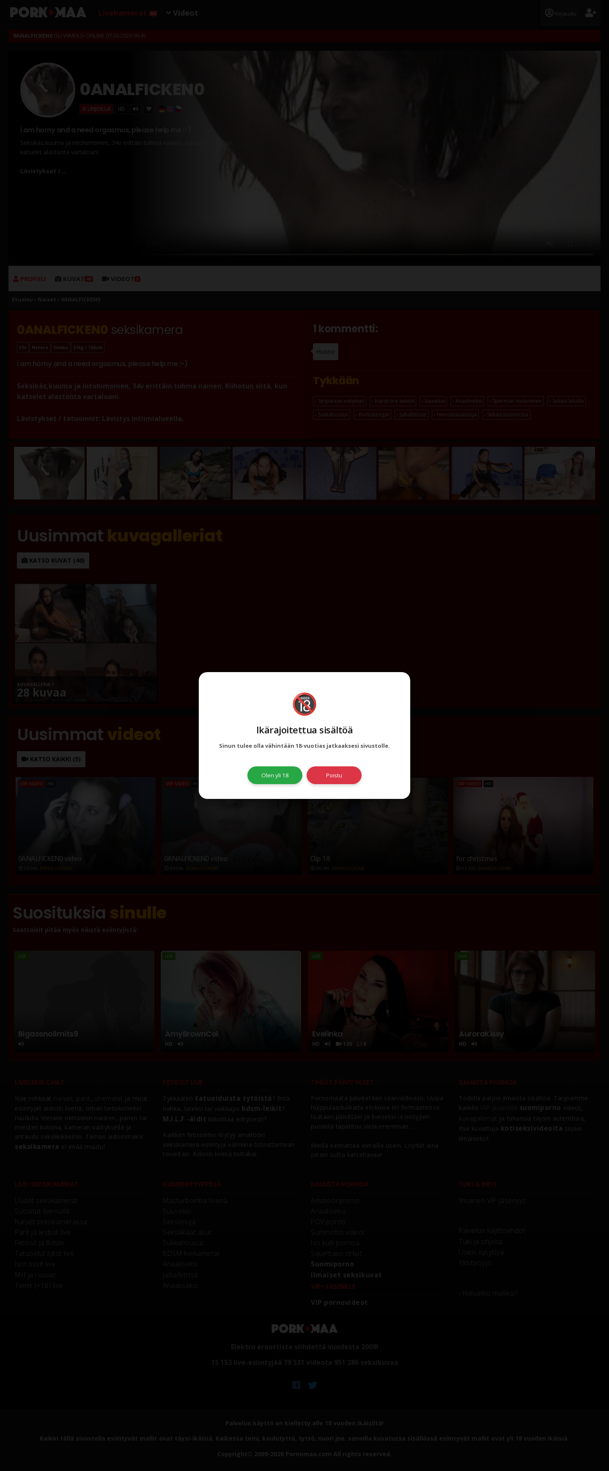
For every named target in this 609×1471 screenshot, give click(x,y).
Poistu (334, 775)
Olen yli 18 (275, 775)
